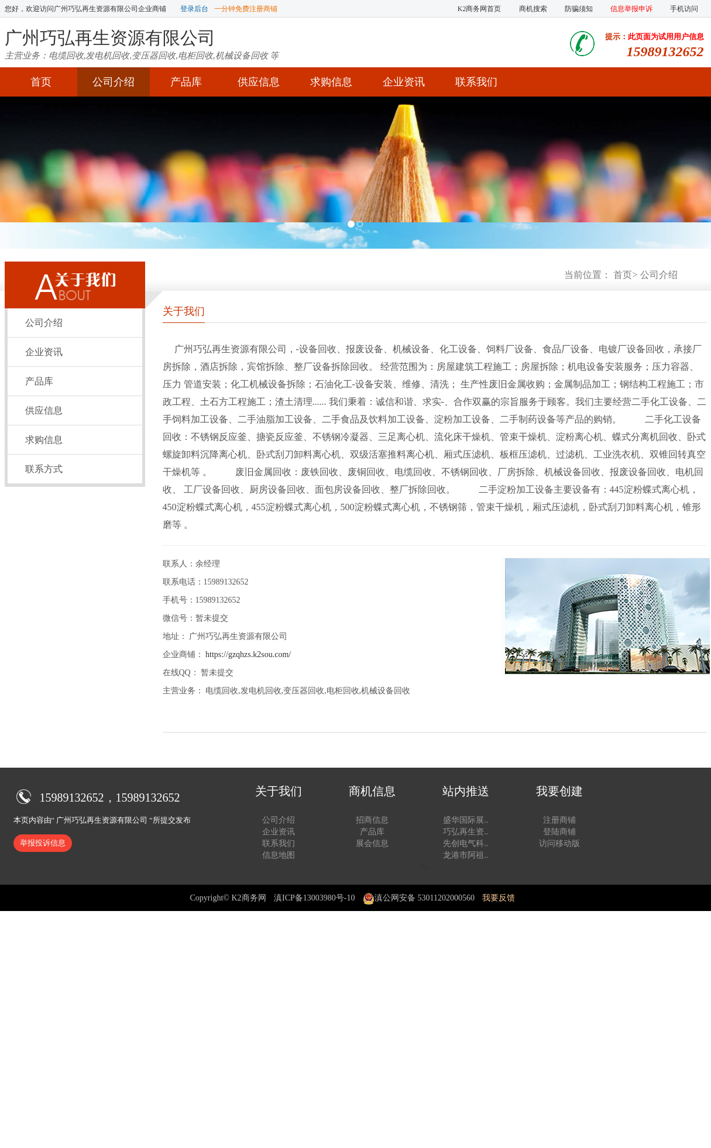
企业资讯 (404, 82)
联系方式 (44, 469)
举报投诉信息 (43, 842)
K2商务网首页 (480, 9)
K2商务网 (248, 897)
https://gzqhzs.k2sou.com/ (248, 654)
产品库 (186, 82)
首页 (40, 82)
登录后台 (194, 9)
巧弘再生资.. (465, 831)
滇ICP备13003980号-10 (314, 897)
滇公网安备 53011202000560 (419, 897)
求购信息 (331, 82)
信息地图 (278, 855)
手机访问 (684, 9)
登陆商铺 (559, 831)
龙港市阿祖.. (465, 855)
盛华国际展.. (465, 820)
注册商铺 (559, 820)
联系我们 (476, 82)
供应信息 (259, 82)
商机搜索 (533, 9)
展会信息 (372, 843)
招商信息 (372, 820)
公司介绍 (113, 82)
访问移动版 (559, 843)
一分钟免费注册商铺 (245, 9)
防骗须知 (579, 9)
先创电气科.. (465, 843)
